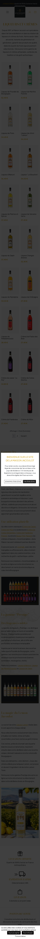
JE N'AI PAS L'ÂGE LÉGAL (13, 482)
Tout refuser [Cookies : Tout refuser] (28, 933)
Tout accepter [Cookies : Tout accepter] (14, 933)
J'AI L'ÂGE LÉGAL (29, 482)
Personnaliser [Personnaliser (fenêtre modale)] (20, 936)
